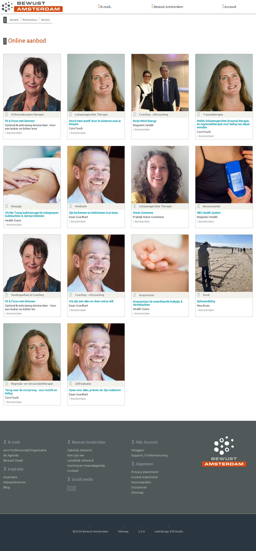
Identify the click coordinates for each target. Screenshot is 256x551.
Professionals (30, 19)
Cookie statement (144, 477)
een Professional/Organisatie (25, 450)
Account (229, 6)
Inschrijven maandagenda (86, 465)
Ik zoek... (105, 6)
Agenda (45, 19)
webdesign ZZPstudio (169, 529)
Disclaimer (139, 487)
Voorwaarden (141, 482)
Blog (6, 487)
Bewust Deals (13, 460)
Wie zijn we (75, 455)
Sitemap (137, 492)
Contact (73, 470)
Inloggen (137, 450)
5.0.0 (141, 529)
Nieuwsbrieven (14, 482)
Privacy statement (144, 472)
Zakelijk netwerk (79, 450)
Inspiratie (10, 477)
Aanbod (14, 19)
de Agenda (11, 455)
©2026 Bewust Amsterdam (90, 529)
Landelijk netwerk (80, 460)
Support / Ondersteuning (149, 455)
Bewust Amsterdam (167, 6)
